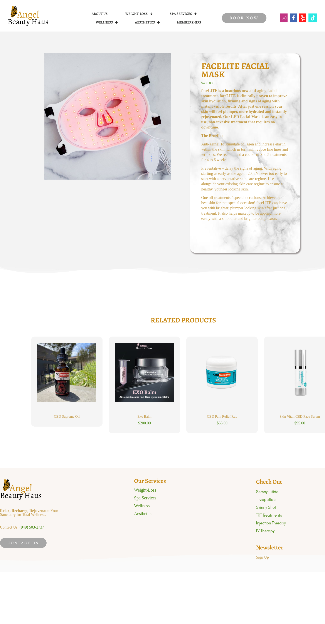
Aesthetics (143, 513)
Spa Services (145, 498)
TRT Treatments (269, 515)
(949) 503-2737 (32, 527)
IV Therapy (265, 530)
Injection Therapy (271, 523)
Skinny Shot (266, 507)
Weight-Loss (145, 490)
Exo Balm (144, 416)
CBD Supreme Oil (67, 416)
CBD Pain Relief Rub (222, 416)
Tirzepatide (266, 499)
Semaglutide (267, 491)
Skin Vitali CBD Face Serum (300, 416)
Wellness (142, 505)
